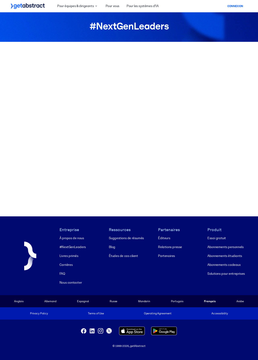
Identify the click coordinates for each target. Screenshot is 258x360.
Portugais (177, 301)
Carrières (66, 265)
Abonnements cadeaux (223, 265)
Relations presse (170, 247)
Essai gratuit (216, 238)
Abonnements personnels (225, 247)
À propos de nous (71, 238)
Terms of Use (96, 313)
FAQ (62, 274)
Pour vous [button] (112, 6)
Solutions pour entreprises (226, 274)
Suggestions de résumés (126, 238)
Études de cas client (123, 256)
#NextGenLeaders (72, 247)
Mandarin (144, 301)
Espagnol (83, 301)
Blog (112, 247)
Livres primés (68, 256)
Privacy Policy (39, 313)
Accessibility (219, 313)
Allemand (50, 301)
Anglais (19, 301)
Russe (113, 301)
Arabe (240, 301)
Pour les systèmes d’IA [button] (142, 6)
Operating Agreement (158, 313)
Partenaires (166, 256)
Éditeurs (164, 238)
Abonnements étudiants (224, 256)
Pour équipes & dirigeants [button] (77, 6)
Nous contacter (70, 282)
